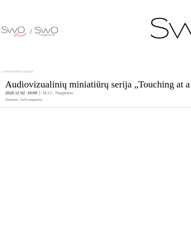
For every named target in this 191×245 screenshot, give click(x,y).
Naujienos (64, 92)
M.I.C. (48, 92)
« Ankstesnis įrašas (17, 71)
